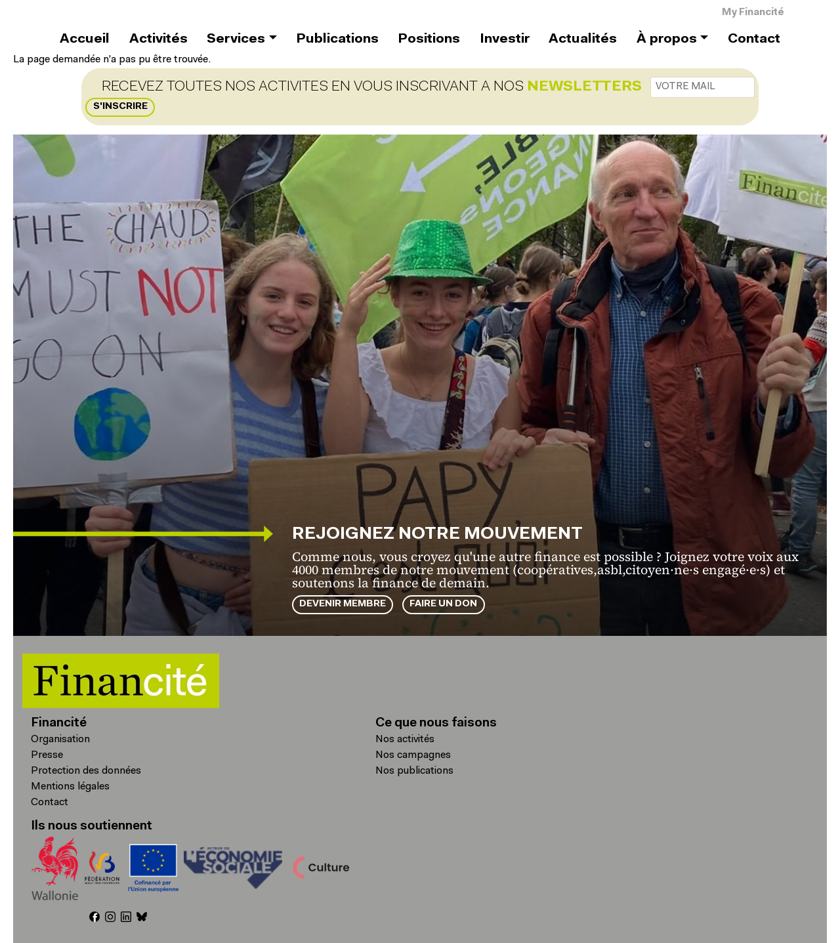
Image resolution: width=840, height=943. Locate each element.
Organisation (60, 739)
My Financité (753, 13)
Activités (158, 39)
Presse (47, 755)
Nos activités (404, 739)
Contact (754, 39)
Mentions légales (70, 787)
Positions (429, 39)
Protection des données (86, 771)
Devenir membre (342, 604)
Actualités (583, 39)
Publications (337, 39)
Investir (505, 39)
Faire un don (443, 604)
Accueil (85, 39)
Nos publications (414, 771)
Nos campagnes (413, 755)
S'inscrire (120, 107)
